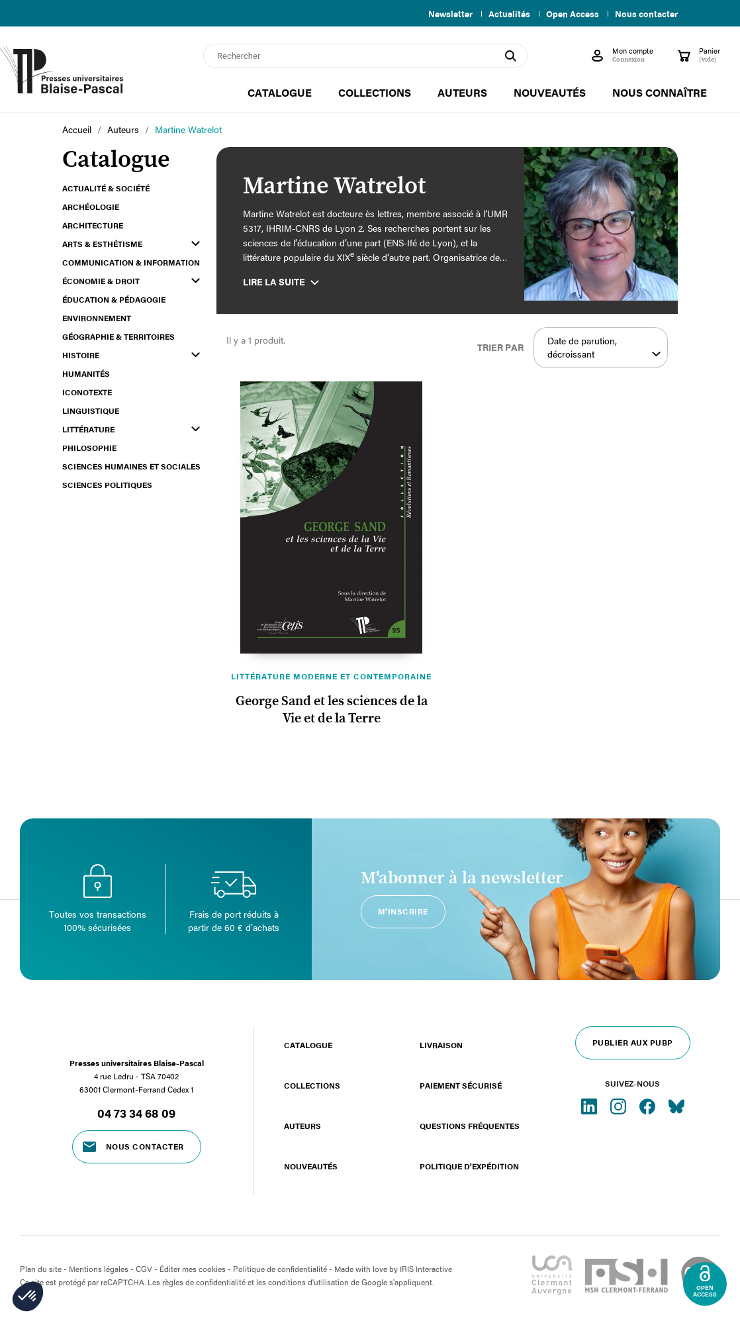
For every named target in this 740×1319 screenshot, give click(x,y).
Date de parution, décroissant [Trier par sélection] (604, 347)
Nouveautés (311, 1166)
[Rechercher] (365, 56)
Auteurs (302, 1125)
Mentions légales (98, 1268)
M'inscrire (403, 911)
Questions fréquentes (470, 1125)
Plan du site (41, 1268)
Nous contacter (646, 14)
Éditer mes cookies (193, 1268)
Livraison (441, 1045)
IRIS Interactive (426, 1268)
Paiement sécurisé (461, 1085)
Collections (312, 1085)
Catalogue (308, 1045)
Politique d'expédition (469, 1166)
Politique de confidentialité (280, 1268)
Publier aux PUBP (632, 1042)
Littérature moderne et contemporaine (331, 676)
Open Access (569, 14)
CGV (144, 1268)
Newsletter (442, 14)
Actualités (504, 14)
